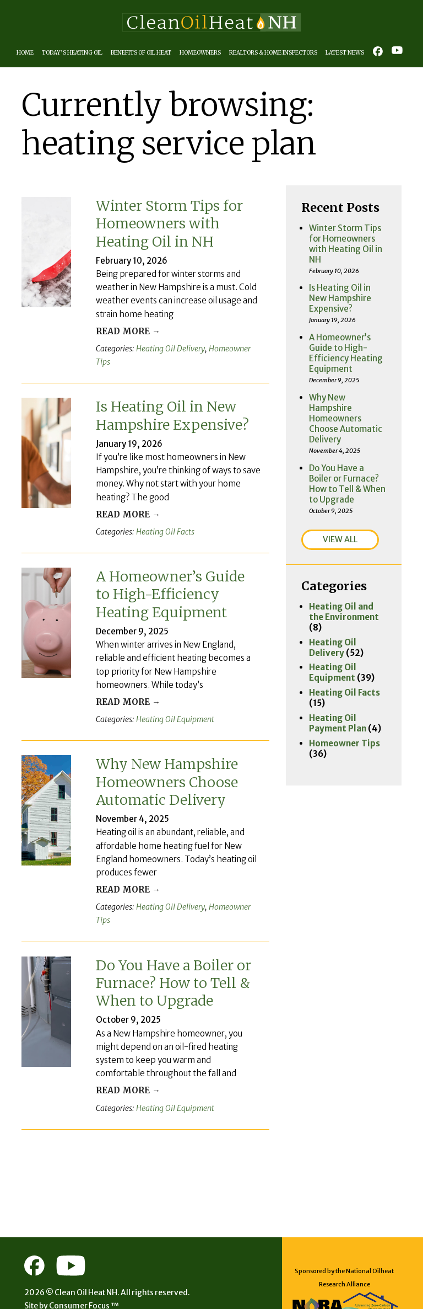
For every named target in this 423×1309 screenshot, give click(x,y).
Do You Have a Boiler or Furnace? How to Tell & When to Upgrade (174, 948)
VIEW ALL (341, 497)
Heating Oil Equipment (167, 701)
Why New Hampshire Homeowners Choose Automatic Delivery (167, 762)
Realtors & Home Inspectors (279, 52)
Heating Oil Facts (158, 515)
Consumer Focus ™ (87, 1271)
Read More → (122, 330)
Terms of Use (113, 1284)
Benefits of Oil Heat (144, 52)
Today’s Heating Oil (74, 52)
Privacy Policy (53, 1284)
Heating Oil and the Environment (347, 569)
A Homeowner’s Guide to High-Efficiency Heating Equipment (170, 577)
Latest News (351, 52)
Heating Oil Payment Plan (337, 666)
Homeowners (204, 52)
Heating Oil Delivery (163, 346)
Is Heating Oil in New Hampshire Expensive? (172, 400)
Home (27, 52)
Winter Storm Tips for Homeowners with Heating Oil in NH (170, 222)
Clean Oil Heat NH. (90, 1257)
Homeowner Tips (225, 346)
